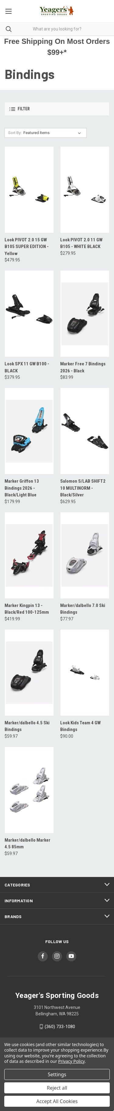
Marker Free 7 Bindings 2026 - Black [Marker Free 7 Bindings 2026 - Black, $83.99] (82, 367)
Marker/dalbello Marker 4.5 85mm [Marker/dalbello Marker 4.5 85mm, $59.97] (27, 843)
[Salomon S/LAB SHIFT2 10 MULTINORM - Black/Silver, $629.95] (84, 431)
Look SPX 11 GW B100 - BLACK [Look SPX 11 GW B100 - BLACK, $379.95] (27, 367)
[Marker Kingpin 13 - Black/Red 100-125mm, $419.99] (29, 555)
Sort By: (15, 132)
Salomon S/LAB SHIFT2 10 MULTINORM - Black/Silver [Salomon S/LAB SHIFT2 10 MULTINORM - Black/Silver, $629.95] (82, 488)
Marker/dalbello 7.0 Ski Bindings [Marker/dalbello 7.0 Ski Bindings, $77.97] (82, 609)
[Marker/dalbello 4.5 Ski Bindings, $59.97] (29, 672)
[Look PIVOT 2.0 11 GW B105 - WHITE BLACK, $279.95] (84, 189)
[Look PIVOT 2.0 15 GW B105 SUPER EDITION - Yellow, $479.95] (29, 189)
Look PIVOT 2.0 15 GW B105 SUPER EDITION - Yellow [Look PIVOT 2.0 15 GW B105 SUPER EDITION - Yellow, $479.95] (27, 246)
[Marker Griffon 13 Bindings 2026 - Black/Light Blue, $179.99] (29, 431)
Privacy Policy (71, 1061)
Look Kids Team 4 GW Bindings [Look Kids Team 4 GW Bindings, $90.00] (80, 726)
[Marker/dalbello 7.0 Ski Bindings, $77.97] (84, 555)
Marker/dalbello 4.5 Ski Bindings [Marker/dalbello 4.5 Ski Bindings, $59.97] (27, 726)
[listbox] (53, 132)
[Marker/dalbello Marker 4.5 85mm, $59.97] (29, 790)
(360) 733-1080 (60, 1026)
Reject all (57, 1087)
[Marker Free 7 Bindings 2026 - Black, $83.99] (84, 314)
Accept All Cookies (57, 1101)
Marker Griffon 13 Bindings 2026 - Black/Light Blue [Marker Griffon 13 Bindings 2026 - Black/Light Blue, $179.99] (22, 488)
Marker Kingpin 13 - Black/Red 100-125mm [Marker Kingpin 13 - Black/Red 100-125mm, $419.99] (27, 609)
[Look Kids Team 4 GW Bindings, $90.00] (84, 672)
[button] (57, 109)
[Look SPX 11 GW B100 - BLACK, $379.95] (29, 314)
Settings (57, 1074)
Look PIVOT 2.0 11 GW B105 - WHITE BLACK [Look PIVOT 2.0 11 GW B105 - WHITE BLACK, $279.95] (81, 243)
